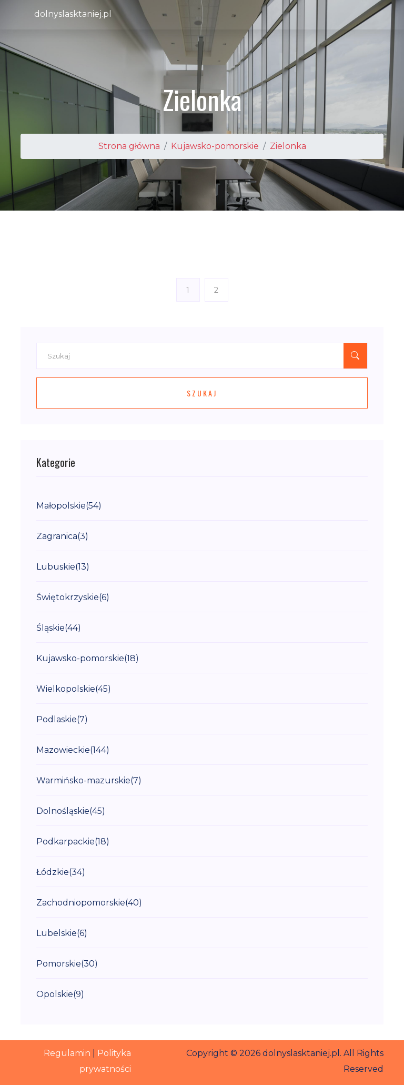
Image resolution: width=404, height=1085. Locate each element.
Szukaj (202, 393)
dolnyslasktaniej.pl (73, 14)
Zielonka (288, 146)
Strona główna (129, 146)
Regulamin (67, 1053)
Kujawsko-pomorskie (215, 146)
